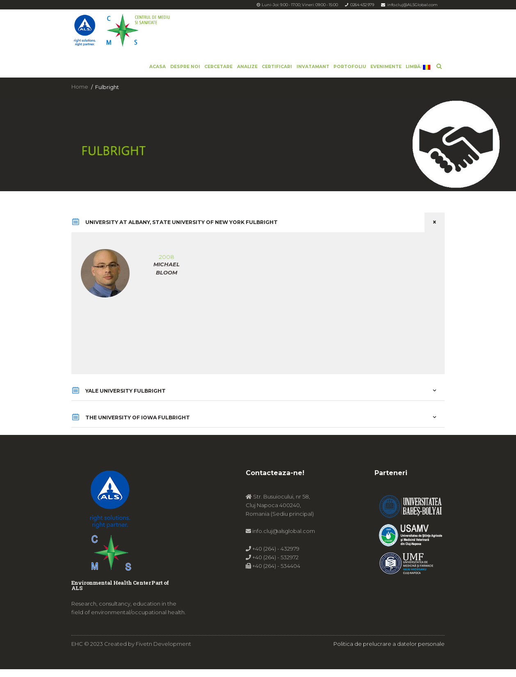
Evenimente (386, 66)
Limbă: (418, 67)
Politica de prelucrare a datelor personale (389, 651)
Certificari (277, 66)
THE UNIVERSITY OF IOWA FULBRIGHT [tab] (258, 424)
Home (79, 87)
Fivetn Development (163, 651)
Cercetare (218, 66)
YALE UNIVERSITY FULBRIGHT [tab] (258, 395)
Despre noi (185, 66)
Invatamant (313, 66)
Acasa (157, 66)
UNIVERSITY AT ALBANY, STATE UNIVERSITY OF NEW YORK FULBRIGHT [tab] (258, 224)
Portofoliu (349, 66)
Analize (247, 66)
